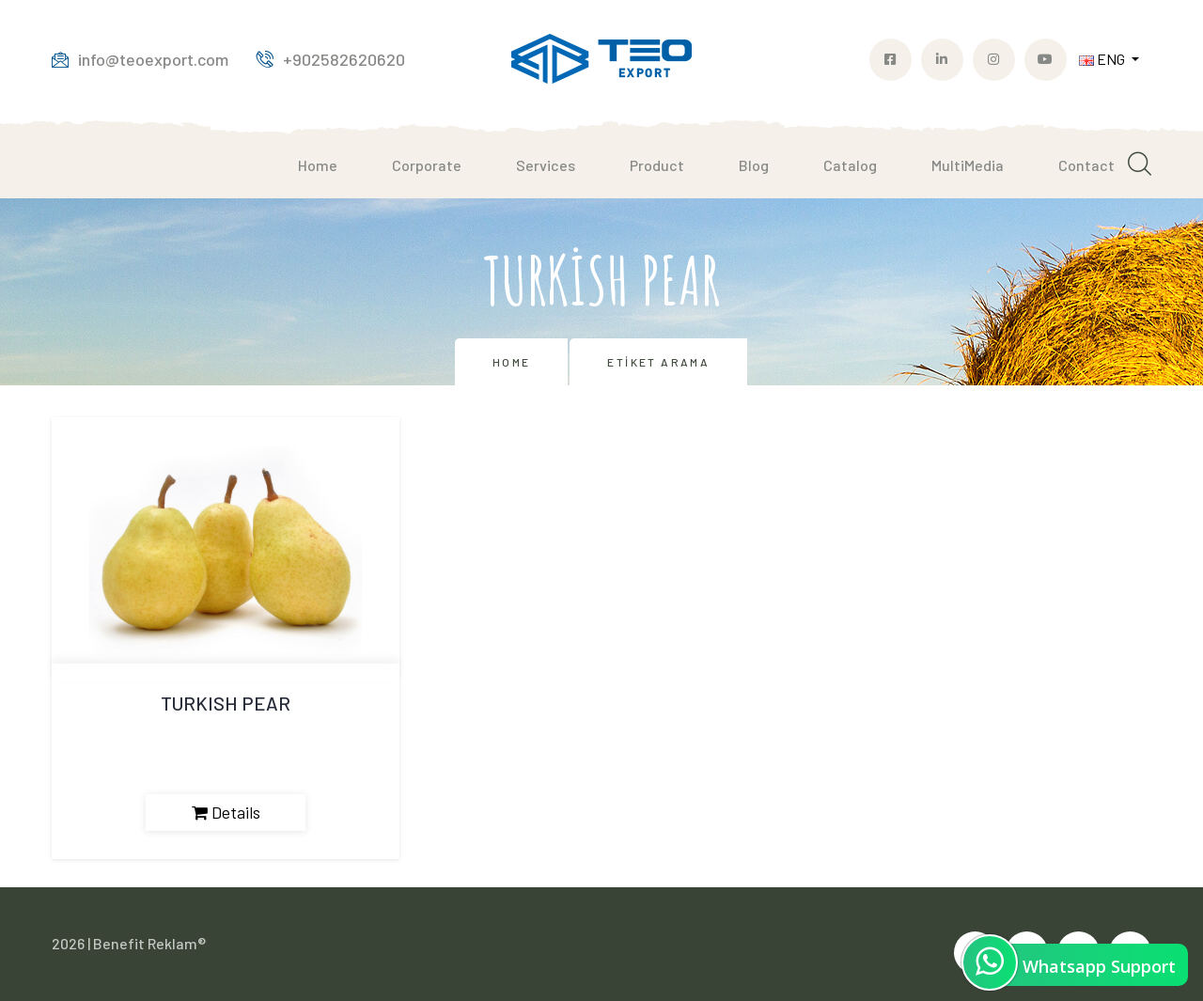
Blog (754, 165)
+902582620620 (331, 59)
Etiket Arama (658, 361)
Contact (1086, 165)
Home (317, 165)
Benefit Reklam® (149, 943)
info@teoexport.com (140, 59)
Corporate (426, 165)
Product (657, 165)
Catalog (850, 165)
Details (226, 812)
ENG (1103, 59)
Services (545, 165)
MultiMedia (967, 165)
